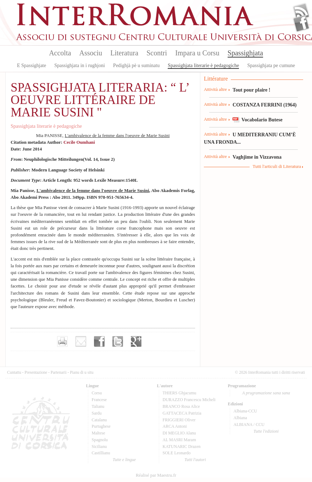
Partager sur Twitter (117, 341)
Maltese (98, 433)
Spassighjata (245, 53)
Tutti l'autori (195, 459)
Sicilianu (99, 446)
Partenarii (59, 372)
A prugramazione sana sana (266, 392)
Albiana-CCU (245, 411)
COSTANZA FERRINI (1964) (264, 105)
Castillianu (101, 452)
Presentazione (35, 372)
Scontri (156, 53)
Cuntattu (14, 372)
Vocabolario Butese (262, 119)
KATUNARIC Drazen (182, 446)
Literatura (124, 53)
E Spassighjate (31, 65)
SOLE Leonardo (177, 452)
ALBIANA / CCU (249, 424)
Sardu (97, 413)
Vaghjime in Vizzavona (257, 157)
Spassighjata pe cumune (271, 65)
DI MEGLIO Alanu (179, 433)
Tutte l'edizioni (266, 431)
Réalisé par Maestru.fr (156, 475)
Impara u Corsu (197, 53)
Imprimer (62, 341)
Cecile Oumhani (79, 142)
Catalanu (99, 419)
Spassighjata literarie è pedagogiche (203, 65)
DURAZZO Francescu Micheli (189, 399)
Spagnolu (100, 439)
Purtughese (101, 426)
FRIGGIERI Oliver (179, 419)
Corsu (97, 392)
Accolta (60, 53)
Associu (90, 53)
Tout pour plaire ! (252, 90)
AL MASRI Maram (179, 439)
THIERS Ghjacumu (179, 392)
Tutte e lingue (124, 459)
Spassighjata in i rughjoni (79, 65)
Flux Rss (301, 11)
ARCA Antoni (175, 426)
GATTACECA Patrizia (182, 413)
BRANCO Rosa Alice (181, 406)
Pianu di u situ (81, 372)
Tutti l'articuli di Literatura (276, 166)
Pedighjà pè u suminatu (136, 65)
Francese (99, 399)
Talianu (98, 406)
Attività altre (215, 89)
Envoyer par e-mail (81, 341)
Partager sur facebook (99, 341)
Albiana (240, 417)
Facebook (301, 23)
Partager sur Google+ (136, 341)
